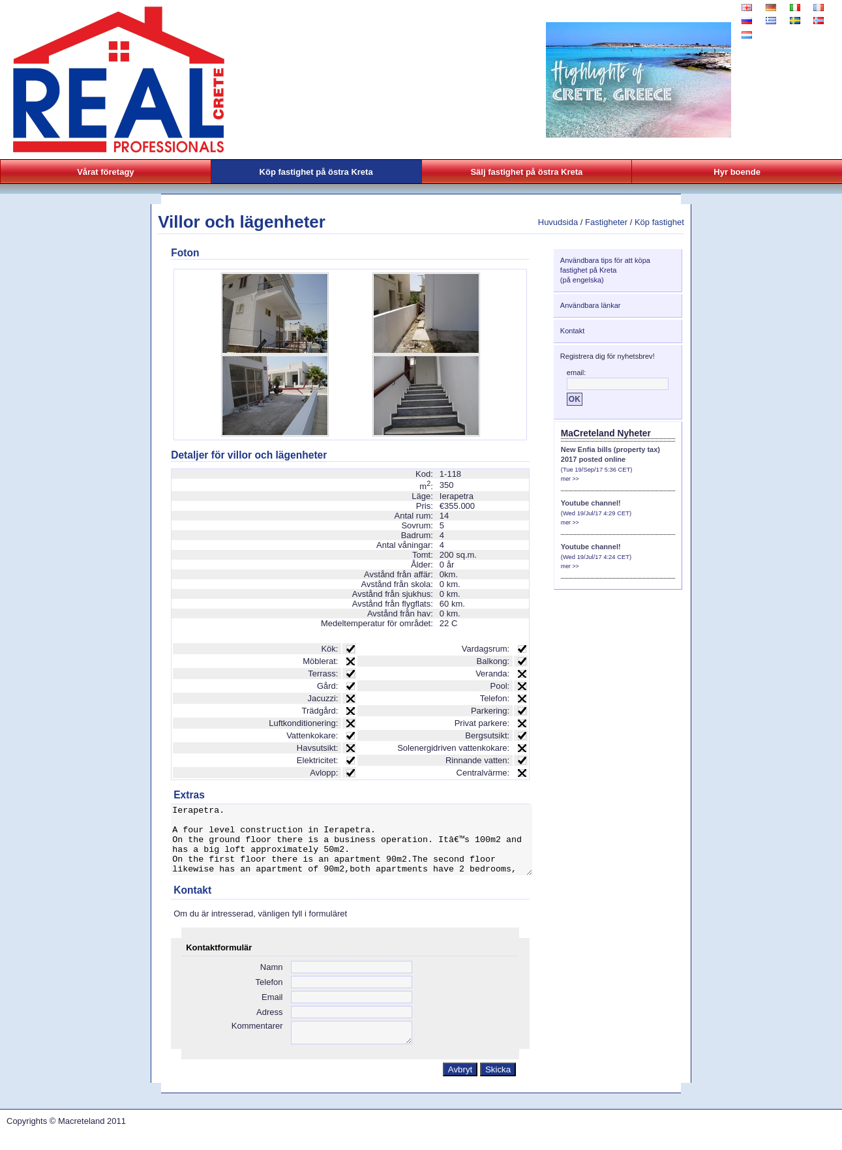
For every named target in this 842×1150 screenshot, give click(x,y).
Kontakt (572, 331)
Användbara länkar (590, 305)
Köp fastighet (659, 222)
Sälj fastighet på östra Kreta (526, 172)
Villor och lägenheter (241, 222)
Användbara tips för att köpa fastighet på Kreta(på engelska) (605, 270)
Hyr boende (737, 172)
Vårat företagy (105, 172)
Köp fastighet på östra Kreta (316, 172)
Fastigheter (606, 222)
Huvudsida (558, 222)
